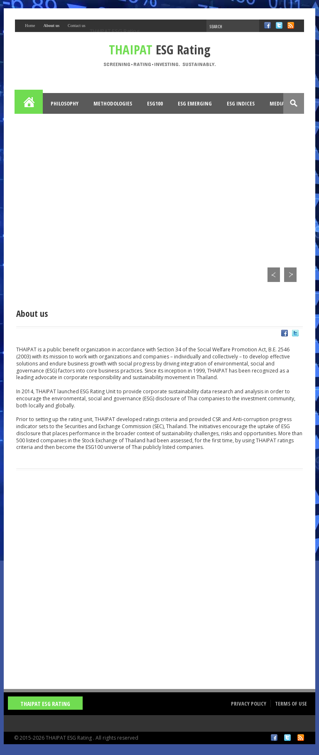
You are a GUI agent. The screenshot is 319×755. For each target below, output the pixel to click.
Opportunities (42, 124)
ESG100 (155, 103)
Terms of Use (291, 703)
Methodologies (112, 103)
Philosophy (65, 103)
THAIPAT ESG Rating (114, 31)
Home (29, 103)
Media (277, 103)
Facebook (274, 737)
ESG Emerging (195, 103)
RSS (300, 737)
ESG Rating (160, 49)
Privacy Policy (248, 703)
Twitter (287, 737)
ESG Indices (241, 103)
